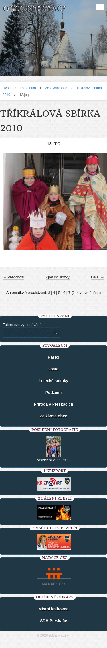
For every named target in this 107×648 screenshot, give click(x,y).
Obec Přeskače (34, 8)
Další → (97, 277)
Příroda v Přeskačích (53, 404)
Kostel (53, 369)
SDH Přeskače (53, 620)
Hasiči (53, 357)
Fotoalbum (28, 88)
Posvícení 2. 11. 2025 (54, 460)
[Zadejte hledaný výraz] (27, 332)
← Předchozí (13, 277)
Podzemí (53, 392)
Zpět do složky (58, 277)
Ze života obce (56, 88)
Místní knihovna (54, 609)
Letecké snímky (53, 380)
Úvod (7, 88)
